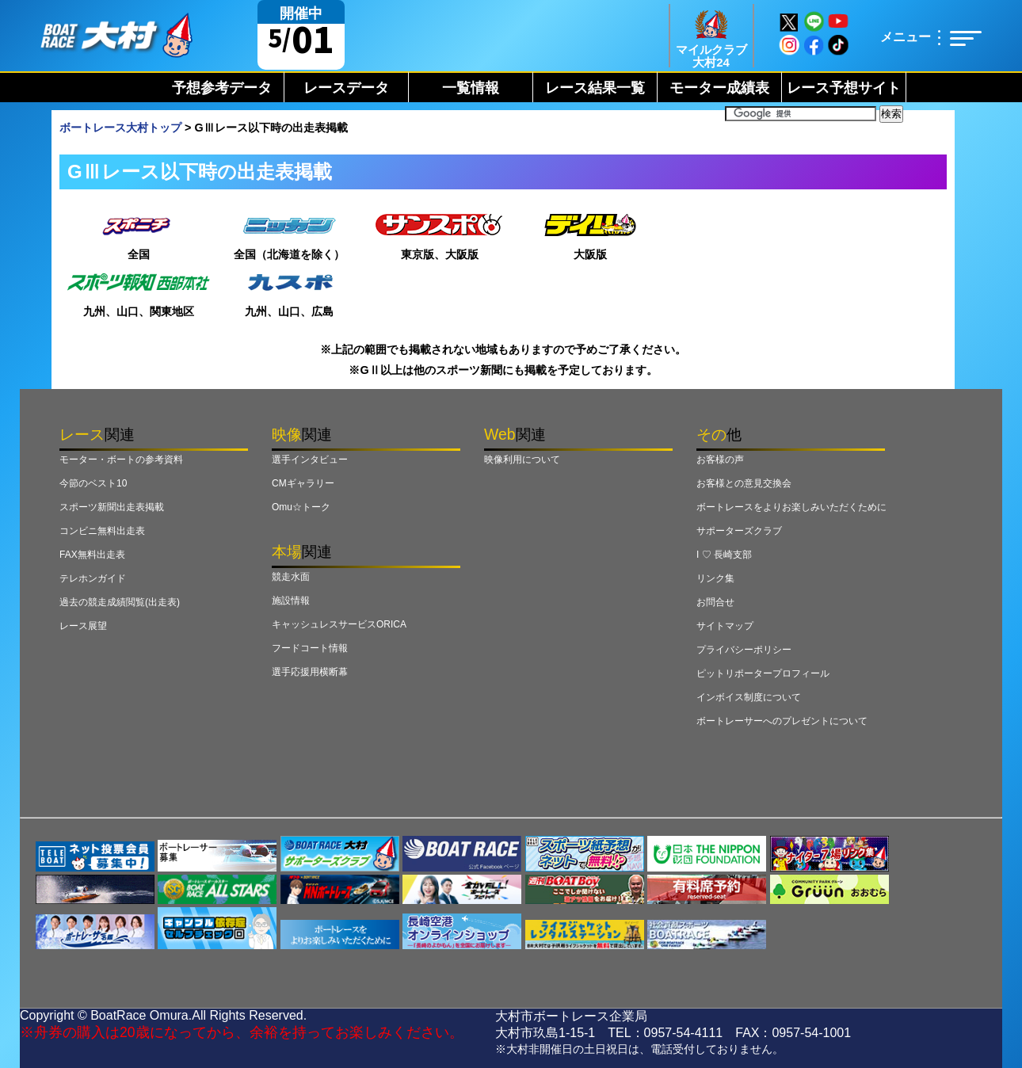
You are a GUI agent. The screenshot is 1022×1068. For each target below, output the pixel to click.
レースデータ (346, 88)
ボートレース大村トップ (120, 127)
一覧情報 (470, 88)
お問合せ (715, 602)
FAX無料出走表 (92, 554)
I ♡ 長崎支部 (724, 554)
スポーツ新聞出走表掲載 (111, 507)
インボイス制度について (748, 697)
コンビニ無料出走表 (102, 530)
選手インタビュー (310, 459)
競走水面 (291, 576)
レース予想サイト (844, 88)
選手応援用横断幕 (310, 671)
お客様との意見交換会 (743, 483)
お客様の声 (720, 459)
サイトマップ (724, 625)
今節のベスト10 (93, 483)
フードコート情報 (310, 648)
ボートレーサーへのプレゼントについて (782, 721)
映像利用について (522, 459)
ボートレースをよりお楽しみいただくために (791, 507)
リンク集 (715, 578)
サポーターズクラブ (739, 530)
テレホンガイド (92, 578)
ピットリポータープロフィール (762, 673)
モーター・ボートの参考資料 (121, 459)
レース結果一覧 (595, 88)
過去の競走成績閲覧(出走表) (119, 602)
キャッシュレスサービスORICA (339, 624)
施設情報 (291, 600)
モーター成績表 (719, 88)
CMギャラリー (303, 483)
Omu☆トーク (301, 507)
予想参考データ (222, 88)
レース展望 (83, 625)
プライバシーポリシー (743, 649)
